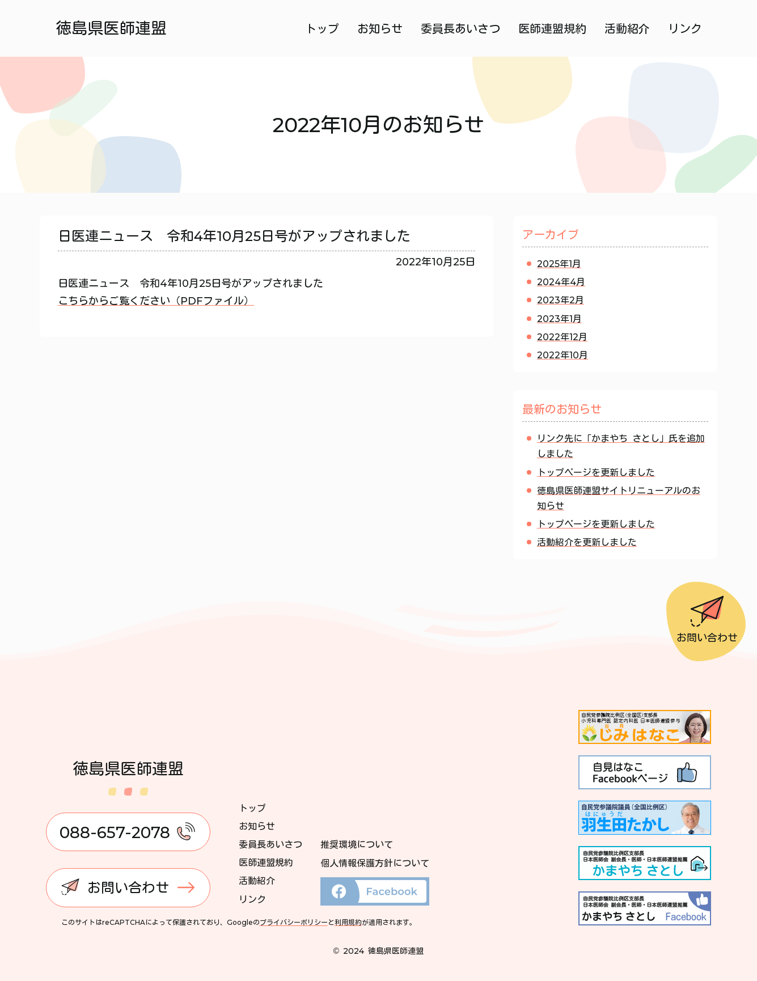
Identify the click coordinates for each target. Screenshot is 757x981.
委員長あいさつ (460, 28)
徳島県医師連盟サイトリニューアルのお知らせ (618, 498)
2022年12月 (562, 336)
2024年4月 (561, 281)
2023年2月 (560, 300)
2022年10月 (562, 355)
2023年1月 (559, 318)
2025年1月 (559, 263)
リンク (685, 28)
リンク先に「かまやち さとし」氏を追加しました (621, 446)
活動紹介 (627, 28)
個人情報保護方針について (374, 863)
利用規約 (348, 922)
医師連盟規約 (552, 28)
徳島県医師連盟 (111, 28)
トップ (322, 28)
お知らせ (380, 28)
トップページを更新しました (596, 472)
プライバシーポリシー (294, 922)
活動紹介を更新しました (587, 542)
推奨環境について (356, 844)
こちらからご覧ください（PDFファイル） (156, 300)
